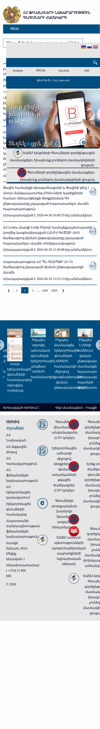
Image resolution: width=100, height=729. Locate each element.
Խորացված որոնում (20, 407)
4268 (45, 290)
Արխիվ (12, 422)
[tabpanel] (9, 362)
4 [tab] (53, 400)
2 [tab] (41, 400)
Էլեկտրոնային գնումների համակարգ (18, 509)
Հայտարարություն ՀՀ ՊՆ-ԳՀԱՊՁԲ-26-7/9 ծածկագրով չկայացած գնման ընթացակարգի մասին (43, 267)
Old (86, 70)
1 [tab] (35, 400)
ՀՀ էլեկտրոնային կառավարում (18, 492)
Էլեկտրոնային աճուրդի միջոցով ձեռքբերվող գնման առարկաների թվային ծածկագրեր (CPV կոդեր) (64, 469)
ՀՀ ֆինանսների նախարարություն (22, 475)
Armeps (18, 70)
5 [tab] (59, 400)
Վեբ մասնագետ (69, 407)
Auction (63, 70)
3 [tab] (47, 400)
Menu (14, 28)
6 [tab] (65, 400)
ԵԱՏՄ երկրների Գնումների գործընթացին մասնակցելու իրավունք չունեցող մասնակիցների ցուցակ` (52, 159)
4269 (54, 290)
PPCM (40, 70)
